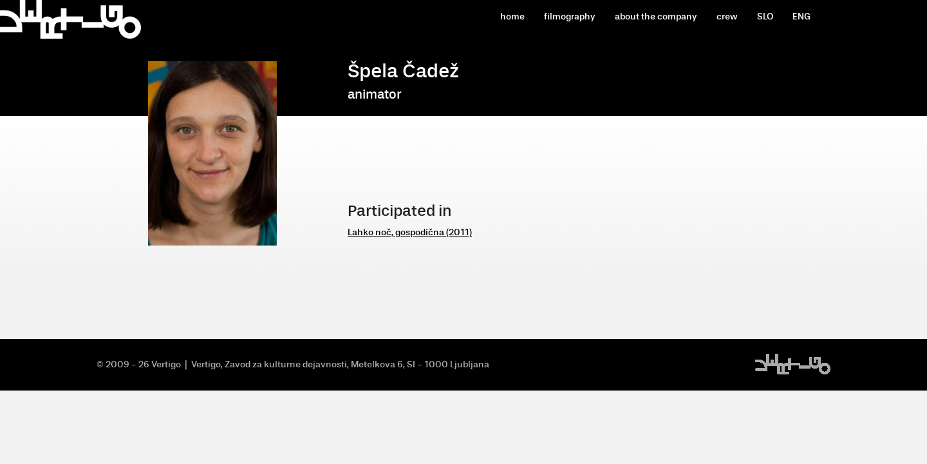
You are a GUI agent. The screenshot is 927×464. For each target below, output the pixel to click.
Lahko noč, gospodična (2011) (410, 232)
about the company (656, 16)
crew (727, 16)
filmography (569, 16)
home (512, 16)
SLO (765, 16)
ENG (801, 16)
